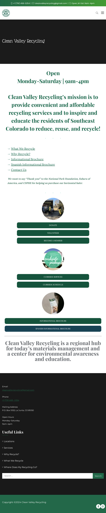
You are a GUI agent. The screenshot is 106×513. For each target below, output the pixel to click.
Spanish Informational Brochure (33, 164)
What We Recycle (23, 148)
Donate (53, 225)
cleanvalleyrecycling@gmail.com (49, 3)
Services (8, 447)
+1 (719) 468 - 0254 (10, 400)
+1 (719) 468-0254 (20, 3)
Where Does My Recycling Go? (20, 467)
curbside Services (53, 277)
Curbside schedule (53, 284)
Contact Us (18, 170)
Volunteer (53, 233)
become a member (53, 240)
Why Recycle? (20, 154)
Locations (9, 441)
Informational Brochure (27, 159)
